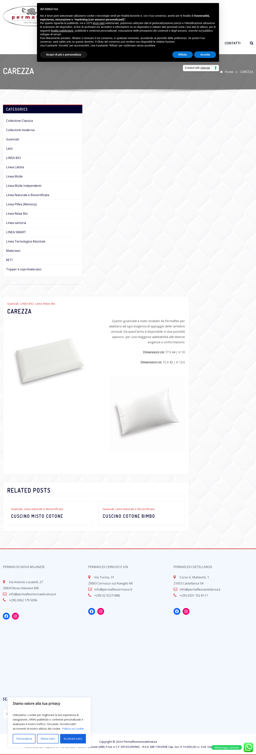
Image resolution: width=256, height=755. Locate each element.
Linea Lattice (15, 167)
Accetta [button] (205, 54)
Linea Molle (14, 176)
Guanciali (12, 139)
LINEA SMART (16, 232)
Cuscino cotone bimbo (130, 516)
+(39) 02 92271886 (107, 595)
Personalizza (24, 738)
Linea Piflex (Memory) (21, 204)
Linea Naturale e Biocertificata (27, 195)
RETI (9, 260)
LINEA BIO (13, 158)
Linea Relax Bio (17, 213)
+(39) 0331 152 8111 (194, 595)
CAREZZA (246, 72)
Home (229, 72)
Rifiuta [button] (182, 54)
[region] (49, 722)
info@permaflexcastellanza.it (200, 589)
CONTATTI (232, 43)
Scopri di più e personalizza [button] (63, 54)
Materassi (13, 251)
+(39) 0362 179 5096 (23, 600)
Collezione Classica (19, 121)
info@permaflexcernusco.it (113, 589)
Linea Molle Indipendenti (23, 186)
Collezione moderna (20, 130)
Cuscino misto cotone (38, 516)
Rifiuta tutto (48, 738)
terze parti (99, 23)
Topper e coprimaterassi (23, 269)
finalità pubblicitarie (62, 30)
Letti (9, 148)
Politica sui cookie (73, 728)
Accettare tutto (73, 738)
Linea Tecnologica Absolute (25, 241)
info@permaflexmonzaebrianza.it (32, 594)
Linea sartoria (16, 223)
